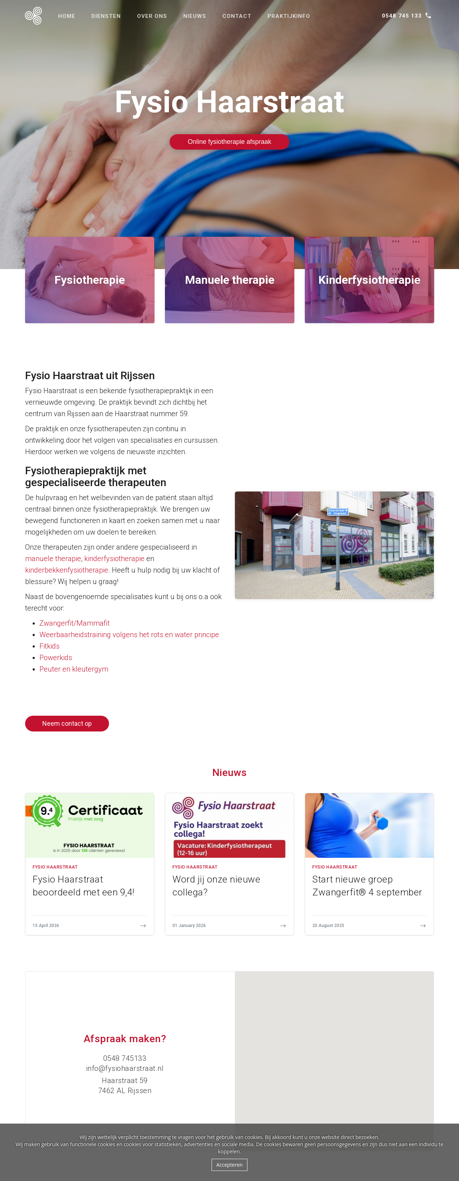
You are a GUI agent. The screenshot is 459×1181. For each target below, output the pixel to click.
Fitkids (49, 646)
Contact (236, 16)
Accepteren (229, 1164)
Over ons (152, 16)
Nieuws (194, 16)
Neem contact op (67, 723)
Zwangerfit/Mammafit (74, 623)
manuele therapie (53, 558)
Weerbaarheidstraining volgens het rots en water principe (129, 634)
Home (66, 16)
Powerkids (55, 657)
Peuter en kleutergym (73, 669)
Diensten (106, 16)
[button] (334, 1054)
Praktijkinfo (289, 16)
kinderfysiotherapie (114, 558)
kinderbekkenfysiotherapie (66, 570)
